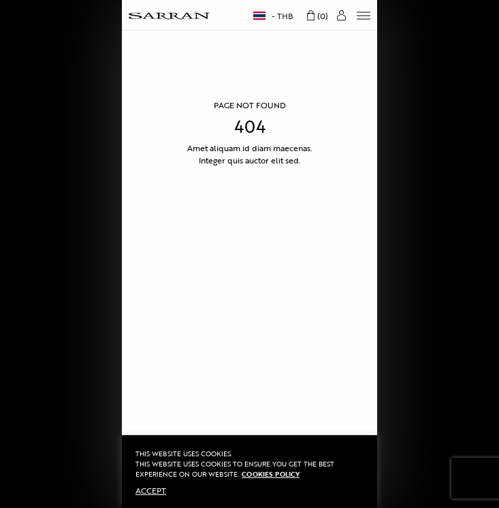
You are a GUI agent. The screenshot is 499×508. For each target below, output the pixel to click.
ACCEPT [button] (150, 490)
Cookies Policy (271, 474)
